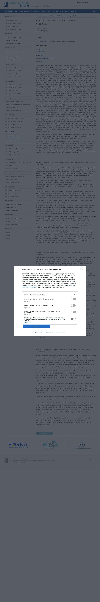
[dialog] (50, 301)
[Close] (82, 269)
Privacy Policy (60, 333)
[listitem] (50, 295)
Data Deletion (39, 333)
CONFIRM (36, 326)
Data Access (50, 333)
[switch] (73, 299)
